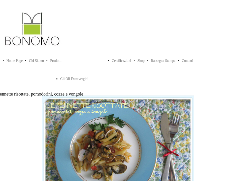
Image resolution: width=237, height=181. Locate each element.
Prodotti (55, 61)
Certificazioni (121, 61)
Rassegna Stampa (163, 61)
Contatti (187, 61)
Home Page (15, 61)
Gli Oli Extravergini (74, 79)
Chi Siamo (36, 61)
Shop (141, 61)
